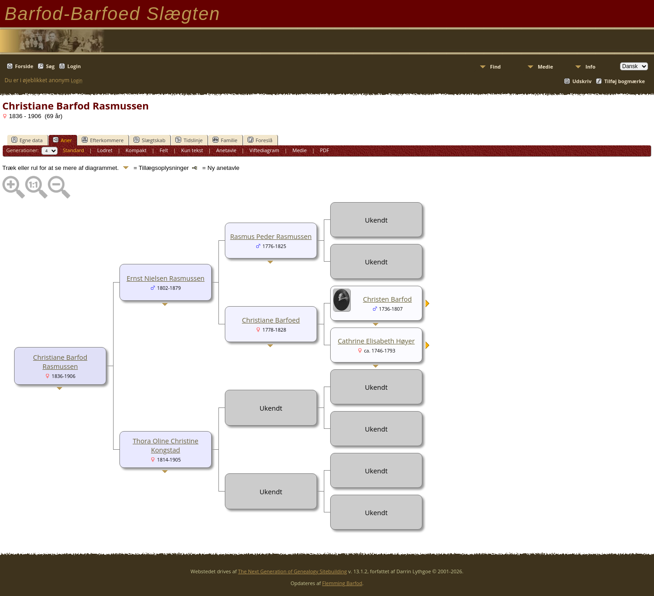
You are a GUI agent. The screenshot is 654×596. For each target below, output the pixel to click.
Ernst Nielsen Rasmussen (166, 278)
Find (495, 66)
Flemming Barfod (342, 583)
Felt (164, 150)
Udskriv (581, 81)
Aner (62, 140)
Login (74, 66)
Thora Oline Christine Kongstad (165, 445)
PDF (324, 150)
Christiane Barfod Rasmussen (60, 362)
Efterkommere (103, 140)
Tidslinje (189, 140)
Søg (50, 66)
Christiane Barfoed (271, 319)
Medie (545, 66)
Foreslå (260, 140)
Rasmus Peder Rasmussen (271, 236)
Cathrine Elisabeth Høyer (376, 340)
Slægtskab (149, 140)
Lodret (105, 150)
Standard (73, 150)
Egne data (27, 140)
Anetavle (226, 150)
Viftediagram (264, 150)
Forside (24, 66)
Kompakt (136, 150)
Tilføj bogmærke (624, 81)
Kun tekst (192, 150)
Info (590, 66)
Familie (225, 140)
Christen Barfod (387, 298)
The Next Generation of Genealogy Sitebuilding (292, 571)
